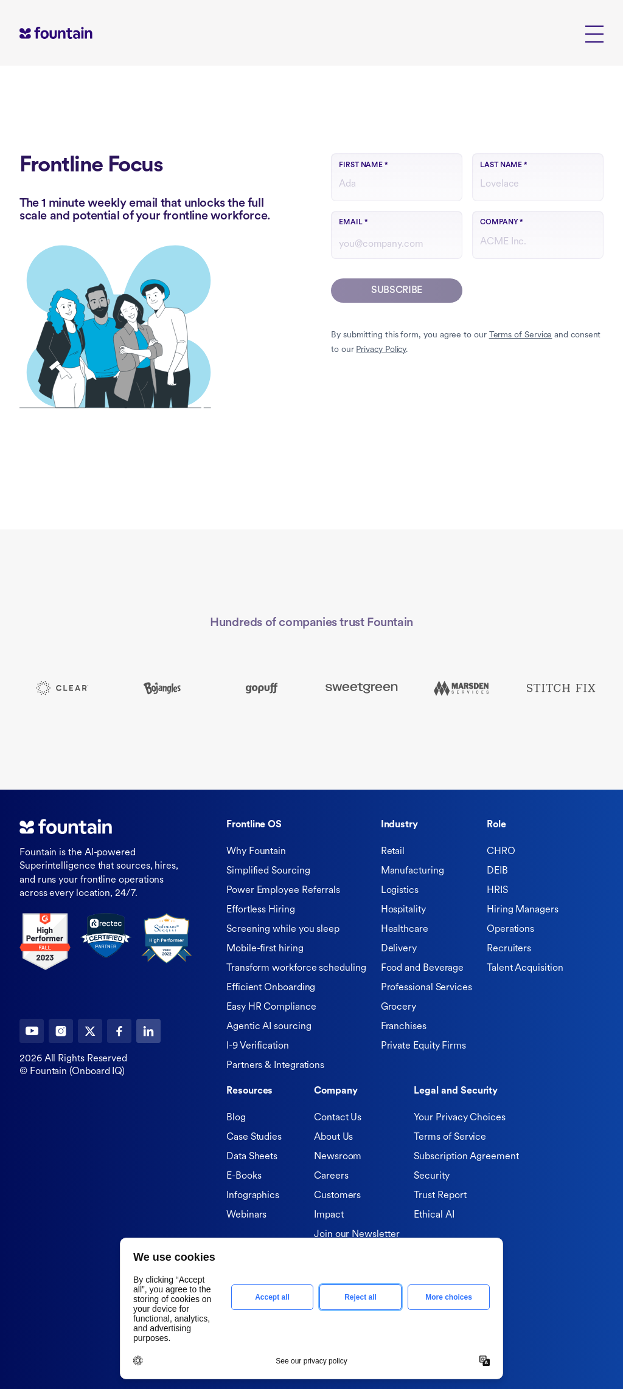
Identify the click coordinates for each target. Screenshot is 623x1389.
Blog (236, 1118)
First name (363, 165)
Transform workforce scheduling (296, 968)
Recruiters (509, 949)
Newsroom (337, 1157)
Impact (329, 1215)
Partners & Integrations (275, 1065)
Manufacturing (412, 871)
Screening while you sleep (282, 929)
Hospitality (403, 910)
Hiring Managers (523, 910)
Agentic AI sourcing (268, 1027)
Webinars (246, 1215)
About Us (333, 1137)
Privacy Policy (381, 349)
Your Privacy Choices (459, 1118)
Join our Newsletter (356, 1234)
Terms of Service (520, 335)
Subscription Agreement (466, 1157)
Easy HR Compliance (271, 1007)
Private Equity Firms (423, 1046)
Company (501, 222)
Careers (331, 1176)
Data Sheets (251, 1157)
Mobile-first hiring (264, 949)
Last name (503, 165)
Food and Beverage (422, 968)
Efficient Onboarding (270, 988)
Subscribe (396, 290)
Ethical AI (434, 1215)
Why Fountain (256, 851)
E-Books (243, 1176)
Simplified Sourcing (268, 871)
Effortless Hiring (260, 910)
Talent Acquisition (525, 968)
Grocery (398, 1007)
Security (431, 1176)
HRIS (497, 890)
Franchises (403, 1027)
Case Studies (254, 1137)
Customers (337, 1196)
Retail (393, 851)
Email (353, 222)
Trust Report (440, 1196)
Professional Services (426, 988)
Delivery (399, 949)
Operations (510, 929)
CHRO (501, 851)
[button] (594, 33)
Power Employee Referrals (283, 890)
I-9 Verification (257, 1046)
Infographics (252, 1196)
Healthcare (404, 929)
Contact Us (337, 1118)
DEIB (497, 871)
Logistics (400, 890)
